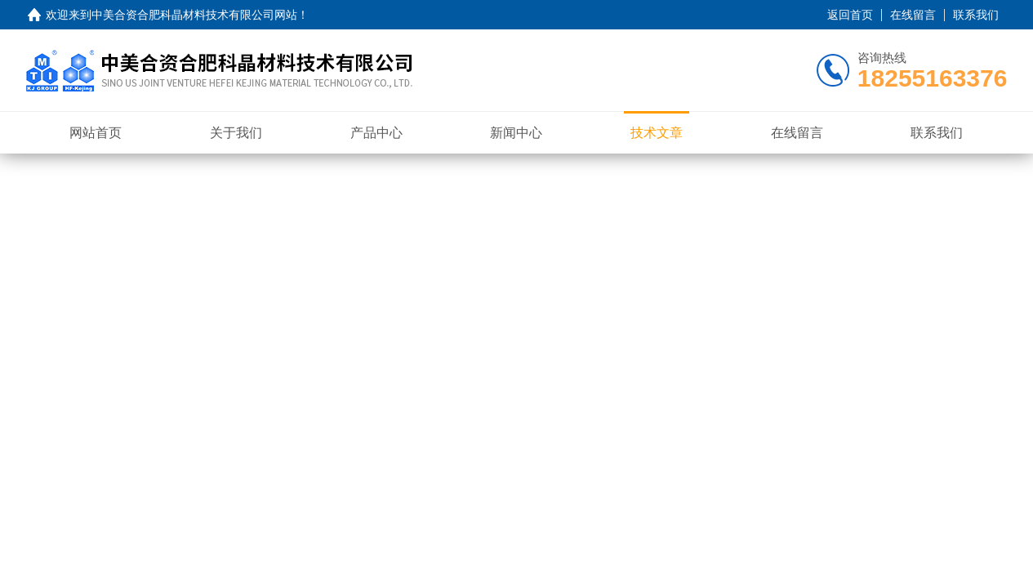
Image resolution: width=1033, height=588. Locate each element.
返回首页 (850, 14)
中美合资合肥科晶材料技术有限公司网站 (194, 14)
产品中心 (376, 133)
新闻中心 (516, 133)
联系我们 (976, 14)
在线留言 (913, 14)
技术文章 (656, 133)
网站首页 (95, 133)
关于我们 (236, 133)
